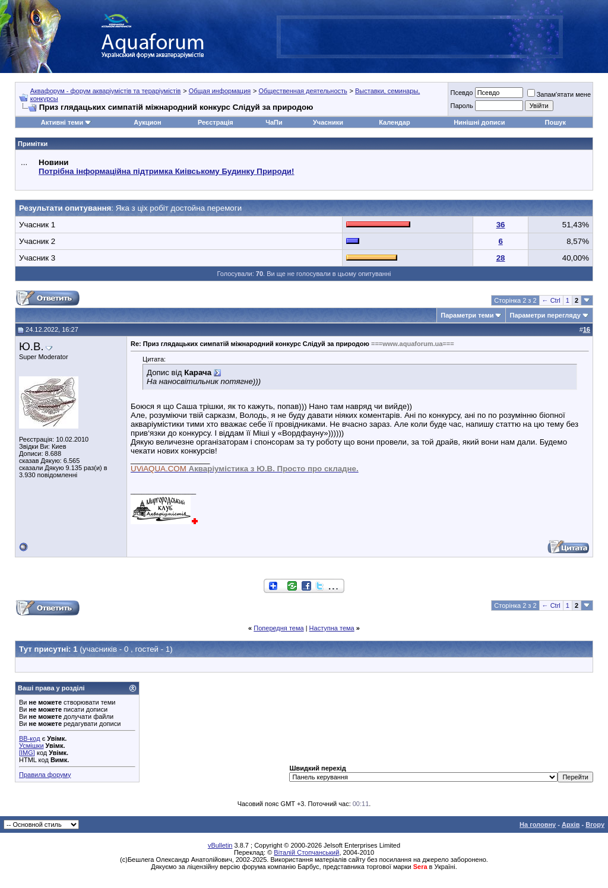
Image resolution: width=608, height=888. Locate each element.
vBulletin (220, 845)
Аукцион (147, 122)
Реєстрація (215, 122)
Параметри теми (467, 315)
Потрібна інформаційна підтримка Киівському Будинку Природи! (166, 171)
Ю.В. (31, 346)
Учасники (328, 122)
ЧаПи (274, 122)
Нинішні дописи (479, 122)
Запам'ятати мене (559, 94)
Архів (571, 824)
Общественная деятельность (302, 90)
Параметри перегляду (544, 315)
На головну (538, 824)
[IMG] (27, 752)
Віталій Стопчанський (306, 852)
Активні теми (62, 122)
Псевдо (461, 92)
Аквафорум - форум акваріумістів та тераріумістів (105, 90)
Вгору (594, 824)
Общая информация (220, 90)
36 (500, 224)
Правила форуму (45, 774)
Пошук (555, 122)
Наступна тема (331, 628)
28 (500, 257)
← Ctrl (551, 300)
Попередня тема (278, 628)
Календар (394, 122)
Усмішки (31, 745)
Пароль (461, 105)
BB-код (29, 738)
